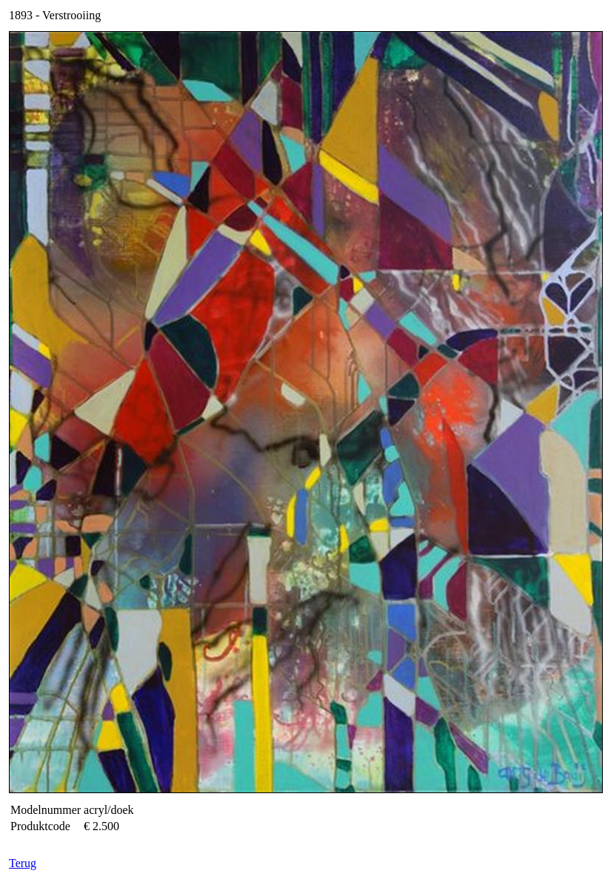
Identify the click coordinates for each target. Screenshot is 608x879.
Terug (22, 863)
